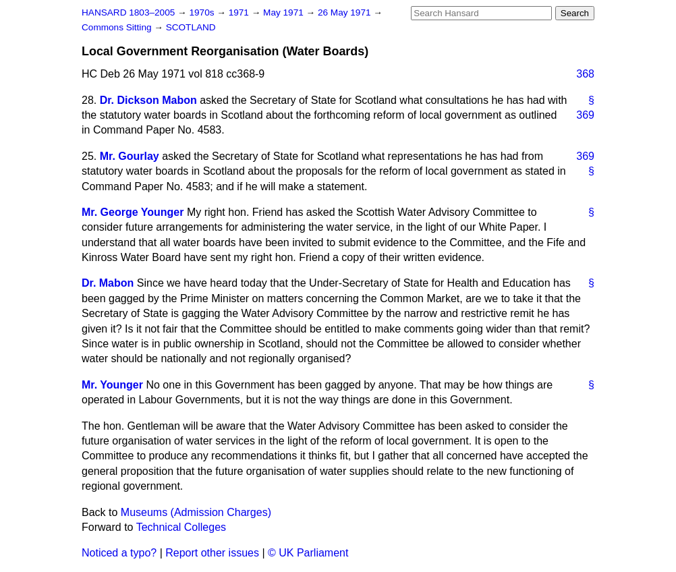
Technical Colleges (181, 527)
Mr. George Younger (133, 212)
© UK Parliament (308, 553)
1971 (240, 12)
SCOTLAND (191, 27)
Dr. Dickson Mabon (148, 100)
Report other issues (212, 553)
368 (585, 74)
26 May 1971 (345, 12)
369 (585, 115)
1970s (203, 12)
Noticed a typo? (119, 553)
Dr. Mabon (108, 283)
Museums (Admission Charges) (196, 512)
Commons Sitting (118, 27)
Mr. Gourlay (129, 156)
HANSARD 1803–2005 (128, 12)
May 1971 (284, 12)
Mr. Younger (112, 385)
